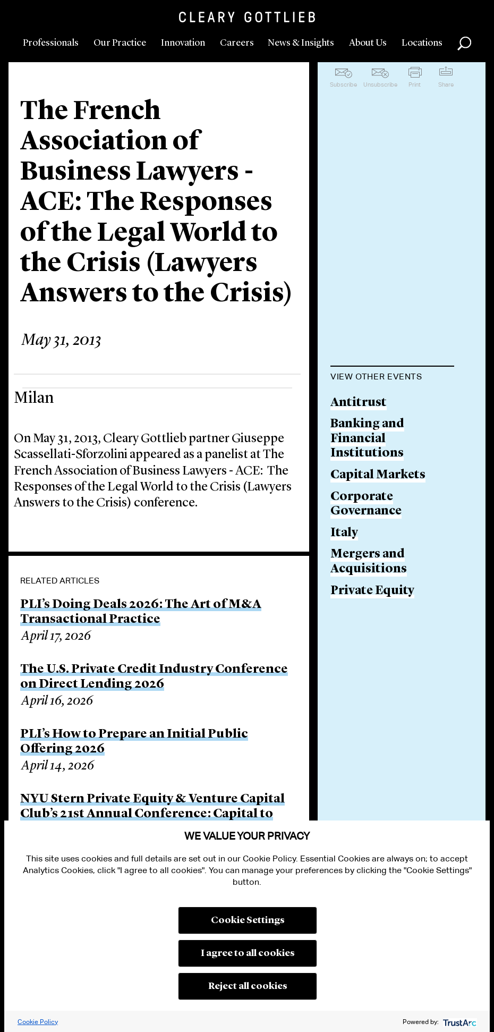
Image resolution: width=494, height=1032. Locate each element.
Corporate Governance (366, 504)
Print (414, 84)
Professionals (51, 43)
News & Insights (301, 43)
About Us (368, 43)
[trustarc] (459, 1021)
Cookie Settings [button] (248, 920)
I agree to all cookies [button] (248, 953)
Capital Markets (377, 475)
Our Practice (119, 43)
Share (446, 84)
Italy (344, 533)
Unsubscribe (380, 84)
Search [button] (464, 43)
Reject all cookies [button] (247, 986)
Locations (422, 43)
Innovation (183, 43)
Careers (237, 43)
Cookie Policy (38, 1022)
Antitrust (358, 403)
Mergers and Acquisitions (368, 562)
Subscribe (343, 84)
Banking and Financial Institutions (367, 439)
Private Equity (372, 591)
